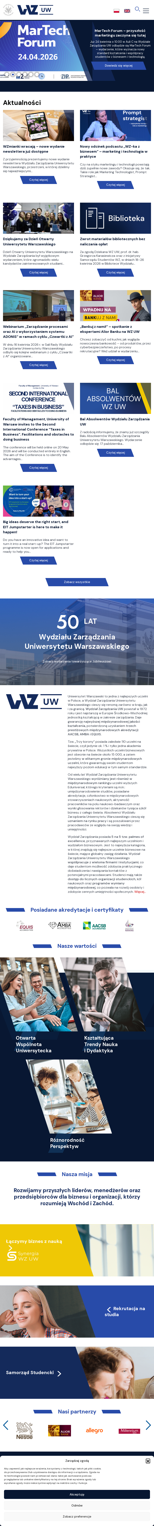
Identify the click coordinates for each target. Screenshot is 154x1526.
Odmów (77, 1506)
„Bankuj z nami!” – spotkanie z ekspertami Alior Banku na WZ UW (110, 329)
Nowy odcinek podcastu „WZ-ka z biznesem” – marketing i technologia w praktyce (114, 151)
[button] (148, 1461)
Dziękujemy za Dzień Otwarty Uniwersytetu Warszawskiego (29, 241)
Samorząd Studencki (34, 1373)
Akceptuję (77, 1494)
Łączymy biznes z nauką (34, 1241)
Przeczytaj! (118, 55)
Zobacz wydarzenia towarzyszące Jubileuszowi (77, 661)
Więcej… (140, 892)
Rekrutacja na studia (125, 1312)
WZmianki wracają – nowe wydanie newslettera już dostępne (34, 149)
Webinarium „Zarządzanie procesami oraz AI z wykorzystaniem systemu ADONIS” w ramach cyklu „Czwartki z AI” (38, 331)
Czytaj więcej (38, 180)
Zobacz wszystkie (77, 582)
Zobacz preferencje (77, 1517)
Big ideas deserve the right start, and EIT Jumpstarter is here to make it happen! (35, 526)
